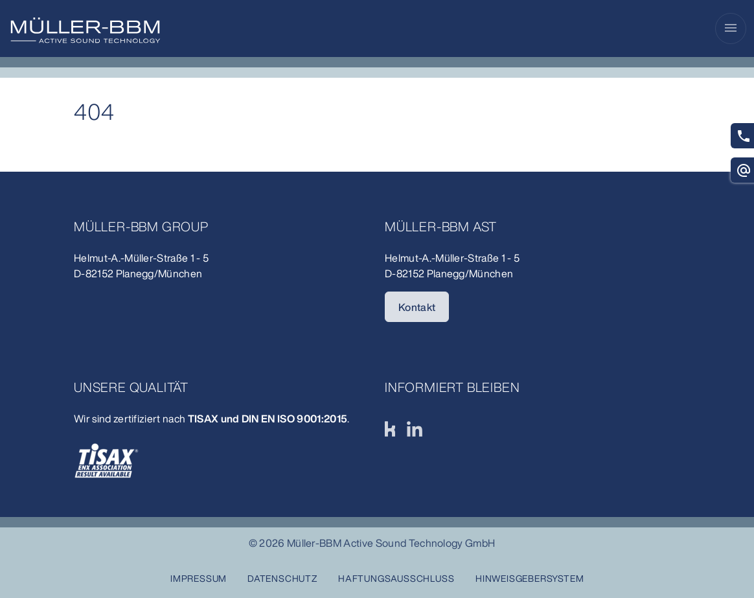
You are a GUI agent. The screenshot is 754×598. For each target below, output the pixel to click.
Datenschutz (282, 578)
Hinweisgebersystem (529, 578)
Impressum (198, 578)
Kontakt (416, 307)
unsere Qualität (131, 387)
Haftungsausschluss (396, 578)
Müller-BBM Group (141, 226)
